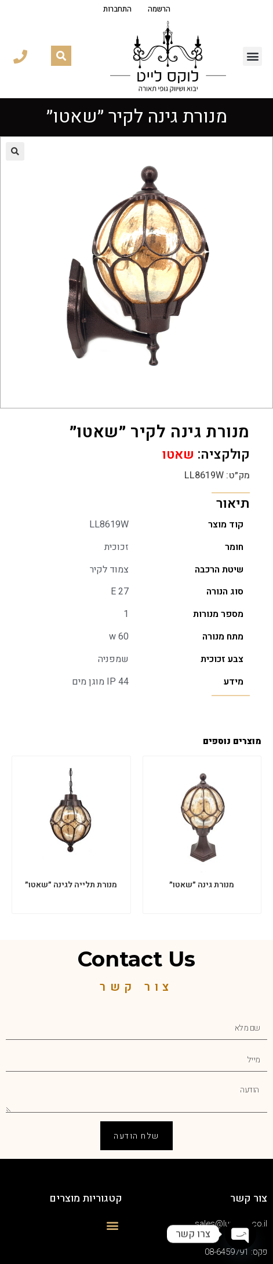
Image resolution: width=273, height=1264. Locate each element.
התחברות (117, 9)
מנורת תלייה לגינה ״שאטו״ (71, 885)
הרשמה (159, 9)
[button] (252, 56)
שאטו (178, 454)
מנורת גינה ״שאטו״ (201, 885)
